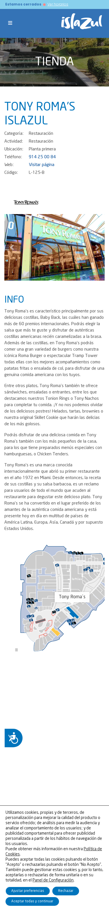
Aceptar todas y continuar (32, 901)
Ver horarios (57, 4)
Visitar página (41, 165)
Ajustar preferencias (27, 890)
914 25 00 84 (42, 157)
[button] (11, 247)
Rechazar (65, 890)
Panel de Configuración (53, 880)
